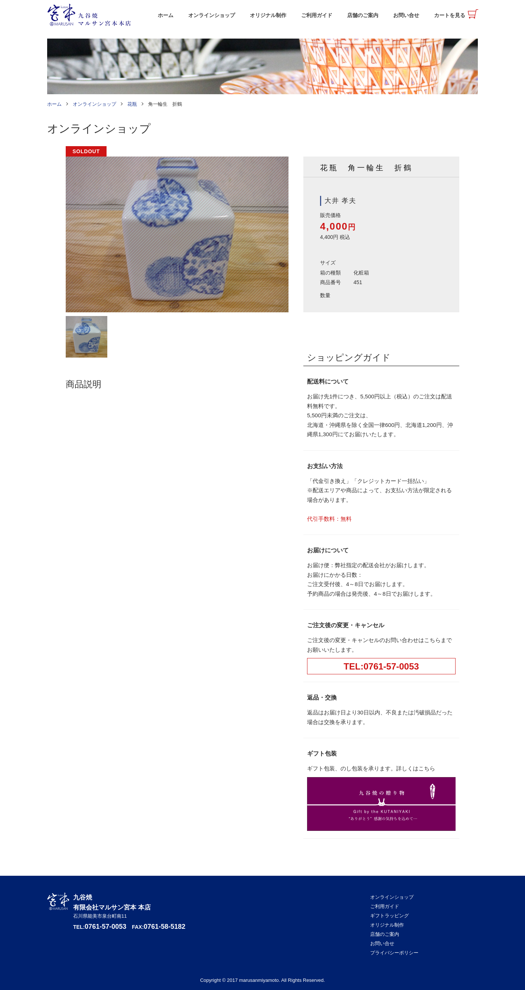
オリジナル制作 (268, 15)
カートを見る (449, 15)
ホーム (165, 15)
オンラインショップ (211, 15)
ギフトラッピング (389, 915)
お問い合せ (406, 15)
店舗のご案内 (362, 15)
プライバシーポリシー (394, 953)
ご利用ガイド (316, 15)
